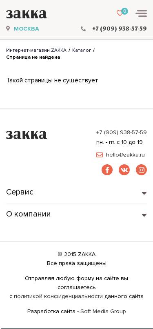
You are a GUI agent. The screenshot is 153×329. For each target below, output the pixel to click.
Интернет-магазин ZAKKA (36, 50)
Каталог (81, 50)
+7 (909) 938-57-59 (121, 132)
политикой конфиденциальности (58, 296)
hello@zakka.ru (125, 155)
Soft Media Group (103, 311)
